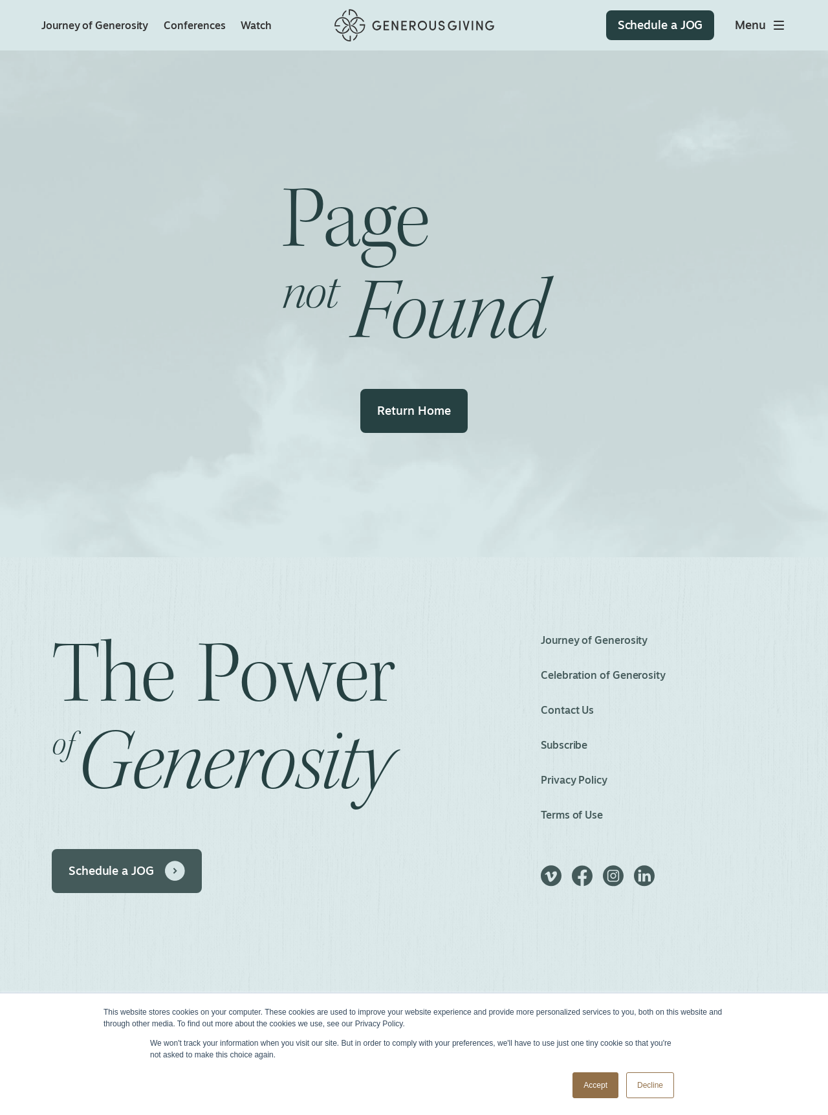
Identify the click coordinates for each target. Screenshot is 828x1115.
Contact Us (567, 710)
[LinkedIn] (644, 881)
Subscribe (564, 745)
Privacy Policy (574, 780)
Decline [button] (650, 1085)
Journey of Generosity (94, 25)
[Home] (414, 25)
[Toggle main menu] (761, 25)
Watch (256, 25)
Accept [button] (595, 1085)
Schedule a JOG (111, 870)
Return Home (413, 410)
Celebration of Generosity (603, 675)
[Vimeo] (551, 881)
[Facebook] (582, 881)
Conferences (194, 25)
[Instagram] (613, 881)
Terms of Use (572, 815)
